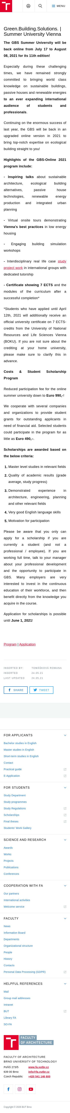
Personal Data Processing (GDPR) (25, 971)
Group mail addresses (17, 998)
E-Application (12, 775)
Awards (8, 847)
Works (7, 854)
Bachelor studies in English (20, 743)
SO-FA (8, 1024)
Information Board (14, 932)
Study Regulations (15, 808)
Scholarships (11, 814)
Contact (8, 762)
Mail (6, 991)
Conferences (11, 873)
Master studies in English (19, 749)
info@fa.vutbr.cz (38, 1071)
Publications (11, 867)
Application (27, 644)
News (7, 926)
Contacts (9, 965)
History (8, 958)
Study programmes (15, 801)
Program (10, 644)
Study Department (15, 795)
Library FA (10, 1017)
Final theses (11, 821)
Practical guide (13, 769)
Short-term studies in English (21, 756)
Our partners (11, 893)
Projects (9, 860)
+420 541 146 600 (39, 1076)
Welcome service (14, 906)
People (8, 952)
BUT (12, 1011)
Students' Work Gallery (18, 828)
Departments (11, 939)
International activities (17, 900)
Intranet (8, 1004)
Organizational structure (18, 945)
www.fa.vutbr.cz (38, 1067)
